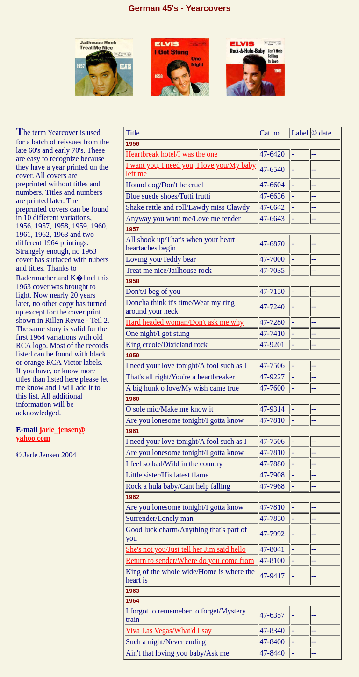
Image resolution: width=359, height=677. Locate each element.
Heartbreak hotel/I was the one (171, 154)
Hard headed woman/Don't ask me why (185, 322)
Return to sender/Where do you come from (190, 560)
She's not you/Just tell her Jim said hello (186, 549)
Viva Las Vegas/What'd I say (169, 630)
